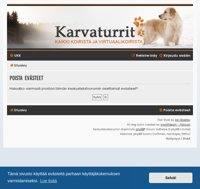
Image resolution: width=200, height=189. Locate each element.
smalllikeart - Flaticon (175, 125)
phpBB (140, 129)
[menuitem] (174, 110)
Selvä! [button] (170, 178)
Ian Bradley (182, 120)
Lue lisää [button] (48, 181)
